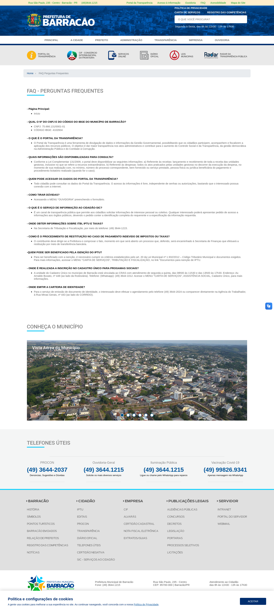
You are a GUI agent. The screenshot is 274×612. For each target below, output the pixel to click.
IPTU (81, 511)
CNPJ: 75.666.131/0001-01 (50, 128)
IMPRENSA (196, 42)
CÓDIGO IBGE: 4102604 (48, 132)
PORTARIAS (176, 540)
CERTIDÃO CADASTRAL (140, 526)
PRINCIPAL (51, 42)
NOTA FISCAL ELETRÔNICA (142, 533)
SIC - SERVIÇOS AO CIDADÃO (97, 561)
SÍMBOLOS (34, 518)
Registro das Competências (226, 13)
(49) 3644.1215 (104, 471)
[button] (122, 417)
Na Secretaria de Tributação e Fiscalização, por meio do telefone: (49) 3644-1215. (81, 230)
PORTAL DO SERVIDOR (231, 518)
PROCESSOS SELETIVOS (185, 547)
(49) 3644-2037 (47, 471)
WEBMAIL (222, 526)
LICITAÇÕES (176, 554)
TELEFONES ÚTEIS (90, 547)
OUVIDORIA (222, 42)
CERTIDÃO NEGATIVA (92, 554)
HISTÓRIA (33, 511)
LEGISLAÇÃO (176, 533)
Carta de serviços (187, 13)
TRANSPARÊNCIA (165, 42)
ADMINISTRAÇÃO (131, 42)
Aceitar (253, 601)
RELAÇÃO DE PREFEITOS (44, 540)
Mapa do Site (238, 2)
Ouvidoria (190, 2)
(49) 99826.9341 (225, 471)
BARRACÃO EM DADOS (42, 533)
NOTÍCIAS (33, 554)
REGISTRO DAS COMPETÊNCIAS (49, 547)
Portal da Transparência (140, 2)
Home (30, 75)
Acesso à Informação (169, 2)
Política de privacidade (191, 9)
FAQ (203, 2)
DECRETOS (175, 526)
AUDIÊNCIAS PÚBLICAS (183, 511)
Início (37, 115)
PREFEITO (101, 42)
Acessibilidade (218, 2)
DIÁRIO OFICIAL (88, 540)
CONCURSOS (177, 518)
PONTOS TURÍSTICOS (41, 526)
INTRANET (223, 511)
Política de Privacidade (146, 604)
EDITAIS (83, 518)
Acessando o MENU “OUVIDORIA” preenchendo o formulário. (70, 201)
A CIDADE (76, 42)
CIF (126, 511)
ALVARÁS (130, 518)
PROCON (84, 526)
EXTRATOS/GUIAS (136, 540)
